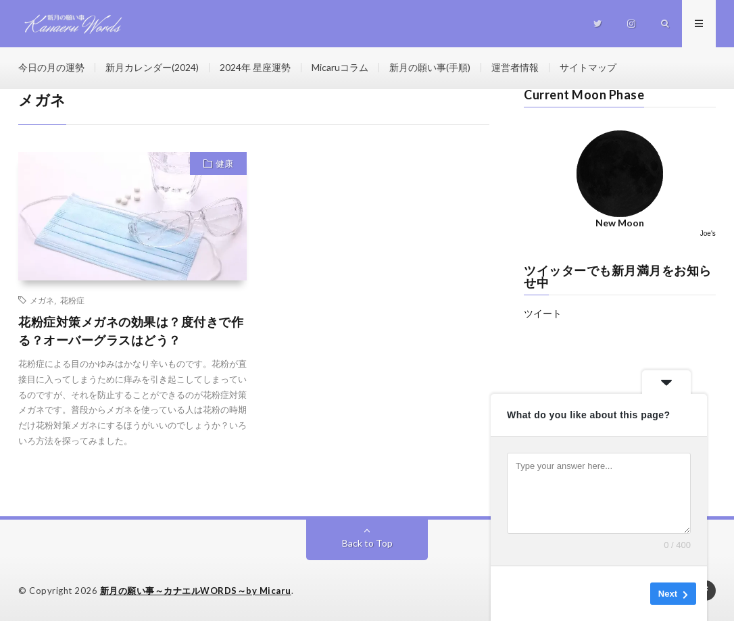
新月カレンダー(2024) (152, 67)
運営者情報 (515, 67)
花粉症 (72, 300)
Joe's (708, 233)
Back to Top (367, 543)
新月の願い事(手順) (429, 67)
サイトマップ (588, 67)
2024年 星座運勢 (255, 67)
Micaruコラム (340, 67)
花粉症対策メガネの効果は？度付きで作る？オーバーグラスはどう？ (130, 330)
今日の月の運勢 (51, 67)
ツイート (543, 313)
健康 (224, 163)
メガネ (42, 300)
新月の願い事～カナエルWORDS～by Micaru (195, 590)
